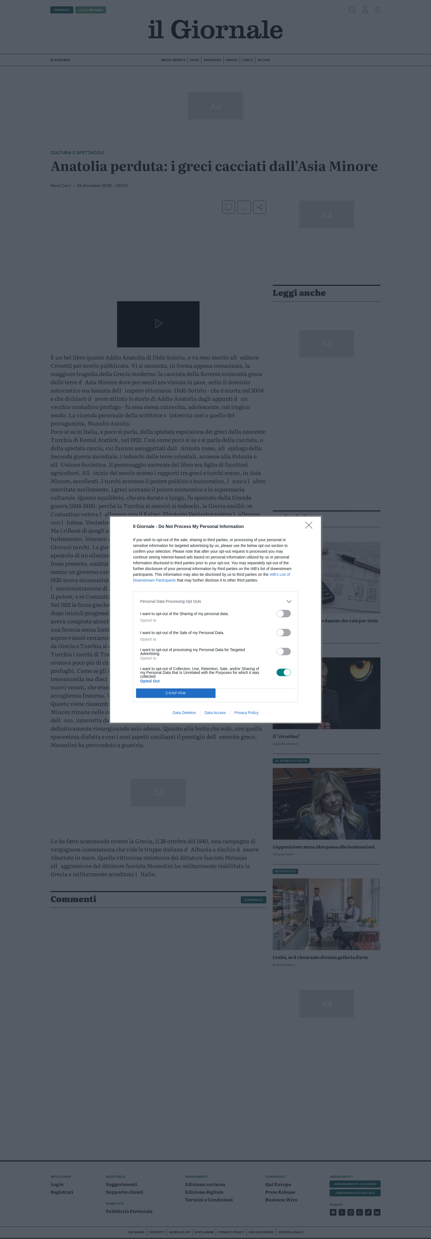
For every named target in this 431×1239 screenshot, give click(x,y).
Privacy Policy (246, 712)
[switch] (284, 613)
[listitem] (215, 601)
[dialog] (215, 619)
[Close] (310, 527)
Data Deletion (184, 712)
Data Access (215, 712)
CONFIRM (175, 693)
